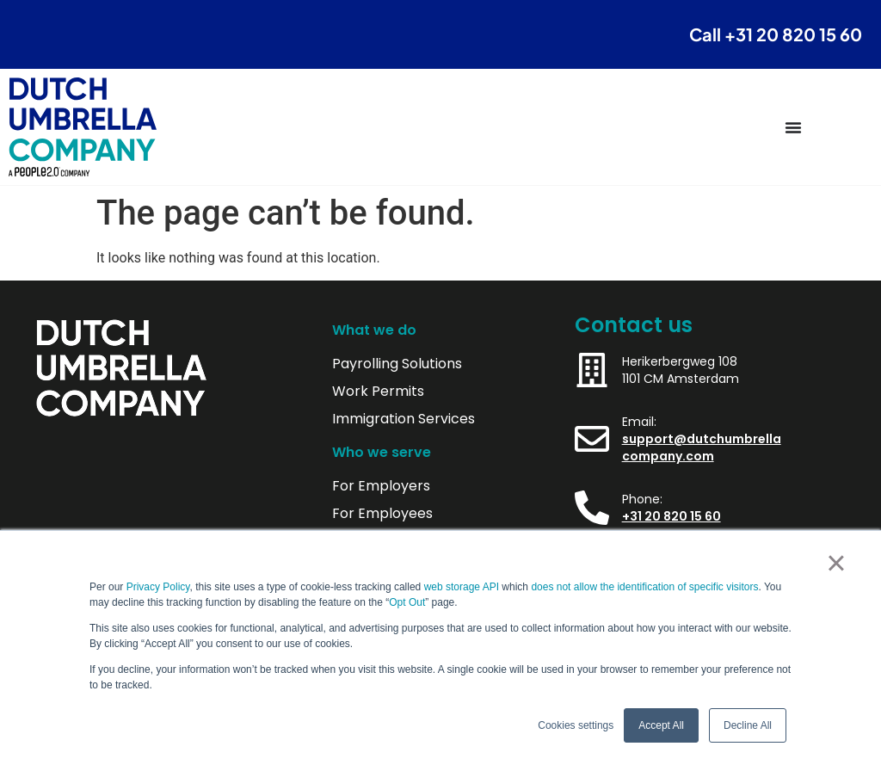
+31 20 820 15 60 (671, 516)
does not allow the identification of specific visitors (644, 587)
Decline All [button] (748, 725)
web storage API (463, 587)
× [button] (836, 563)
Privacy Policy (158, 587)
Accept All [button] (661, 725)
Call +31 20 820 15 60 (775, 34)
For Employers (381, 486)
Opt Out (407, 602)
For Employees (382, 513)
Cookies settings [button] (575, 725)
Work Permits (378, 391)
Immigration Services (403, 419)
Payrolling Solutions (397, 364)
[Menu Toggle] (793, 127)
